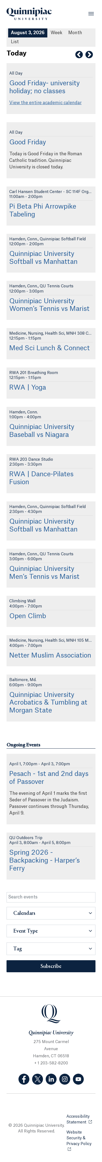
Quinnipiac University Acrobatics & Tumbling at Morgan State (48, 703)
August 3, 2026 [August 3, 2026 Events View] (28, 33)
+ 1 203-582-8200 (51, 1063)
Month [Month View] (75, 33)
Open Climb (27, 616)
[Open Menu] (91, 13)
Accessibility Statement (80, 1119)
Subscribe (51, 966)
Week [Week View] (56, 33)
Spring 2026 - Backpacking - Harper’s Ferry (44, 860)
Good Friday (27, 142)
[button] (51, 913)
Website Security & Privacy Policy (80, 1138)
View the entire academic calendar (45, 103)
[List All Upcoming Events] (14, 41)
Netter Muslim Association (50, 655)
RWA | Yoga (27, 387)
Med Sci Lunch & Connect (49, 348)
